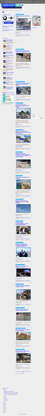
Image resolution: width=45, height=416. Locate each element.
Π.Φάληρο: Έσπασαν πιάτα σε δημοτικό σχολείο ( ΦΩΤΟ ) (22, 310)
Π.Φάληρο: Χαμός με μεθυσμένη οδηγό (9, 391)
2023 (4, 403)
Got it (39, 1)
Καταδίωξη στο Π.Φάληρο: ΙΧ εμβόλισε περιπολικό (22, 267)
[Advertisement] (23, 43)
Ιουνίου (5, 390)
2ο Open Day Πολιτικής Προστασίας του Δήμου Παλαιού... (11, 394)
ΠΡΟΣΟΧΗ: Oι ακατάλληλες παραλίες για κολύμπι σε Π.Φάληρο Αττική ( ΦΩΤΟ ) (23, 132)
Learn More (36, 1)
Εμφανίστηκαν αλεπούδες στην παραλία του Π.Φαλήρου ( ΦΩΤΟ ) (23, 51)
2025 (4, 401)
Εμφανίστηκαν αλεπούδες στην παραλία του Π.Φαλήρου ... (11, 392)
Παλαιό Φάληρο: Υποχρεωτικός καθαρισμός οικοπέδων (22, 351)
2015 (4, 411)
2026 (4, 389)
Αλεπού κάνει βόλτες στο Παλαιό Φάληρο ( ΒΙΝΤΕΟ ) (23, 330)
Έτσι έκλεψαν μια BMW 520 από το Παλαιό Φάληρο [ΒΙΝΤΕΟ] (9, 61)
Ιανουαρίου (5, 400)
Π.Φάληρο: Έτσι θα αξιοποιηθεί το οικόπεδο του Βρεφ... (11, 393)
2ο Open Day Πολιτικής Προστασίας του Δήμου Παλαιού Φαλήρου (22, 105)
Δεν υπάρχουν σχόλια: (26, 67)
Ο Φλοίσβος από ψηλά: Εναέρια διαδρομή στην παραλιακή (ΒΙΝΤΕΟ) (10, 56)
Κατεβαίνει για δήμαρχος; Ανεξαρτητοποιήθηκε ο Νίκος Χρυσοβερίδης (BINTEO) (22, 245)
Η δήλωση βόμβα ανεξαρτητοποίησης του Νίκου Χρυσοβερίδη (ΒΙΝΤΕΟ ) (22, 223)
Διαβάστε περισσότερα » (19, 33)
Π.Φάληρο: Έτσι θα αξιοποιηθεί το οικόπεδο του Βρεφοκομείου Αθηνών (23, 84)
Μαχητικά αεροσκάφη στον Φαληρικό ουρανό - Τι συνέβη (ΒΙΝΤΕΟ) (22, 201)
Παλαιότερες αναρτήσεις (28, 371)
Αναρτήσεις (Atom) (21, 373)
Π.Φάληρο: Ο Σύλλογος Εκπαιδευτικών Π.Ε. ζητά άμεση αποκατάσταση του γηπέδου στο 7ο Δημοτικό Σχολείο (23, 155)
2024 (4, 402)
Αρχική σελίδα (23, 371)
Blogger (25, 414)
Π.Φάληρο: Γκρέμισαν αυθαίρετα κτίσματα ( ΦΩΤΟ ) (23, 286)
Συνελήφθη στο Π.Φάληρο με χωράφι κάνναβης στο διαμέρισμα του (9, 46)
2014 (4, 412)
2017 (4, 410)
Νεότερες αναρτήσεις (18, 371)
